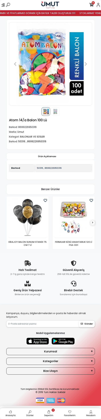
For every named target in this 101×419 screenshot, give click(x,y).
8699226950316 (53, 168)
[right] (92, 223)
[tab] (47, 156)
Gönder (87, 323)
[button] (15, 64)
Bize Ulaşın (50, 371)
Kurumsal (50, 351)
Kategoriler (50, 361)
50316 (40, 168)
